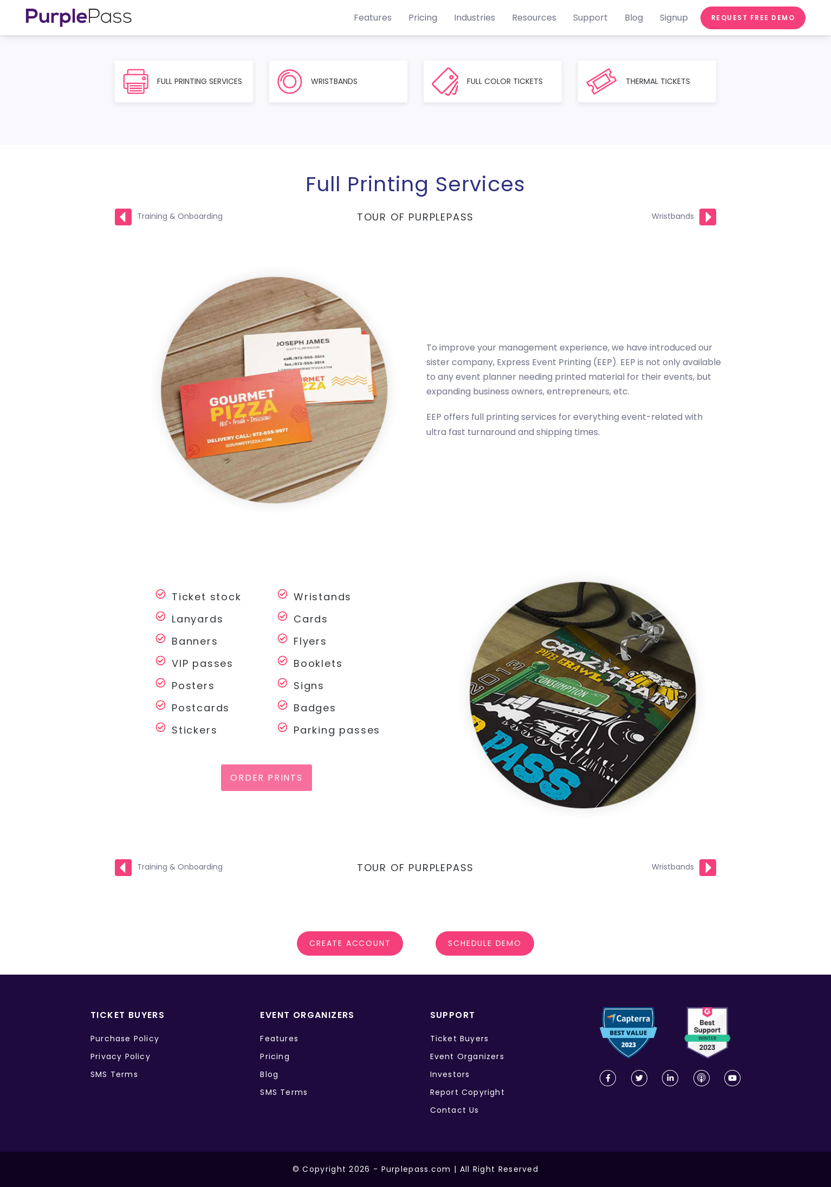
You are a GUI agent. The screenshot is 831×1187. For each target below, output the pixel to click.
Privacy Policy (120, 1056)
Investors (450, 1074)
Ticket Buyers (459, 1038)
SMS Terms (114, 1074)
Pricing (274, 1056)
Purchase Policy (124, 1038)
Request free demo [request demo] (753, 17)
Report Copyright (467, 1092)
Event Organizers (467, 1056)
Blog (269, 1074)
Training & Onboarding (180, 216)
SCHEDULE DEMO (484, 943)
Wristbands (673, 216)
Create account (350, 943)
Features (279, 1038)
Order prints (266, 777)
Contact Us (454, 1110)
